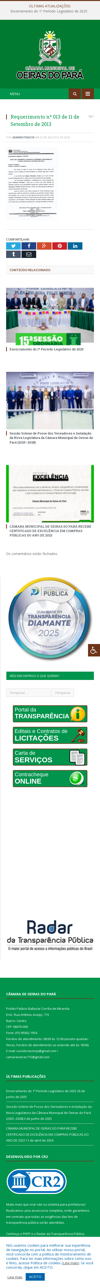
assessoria (40, 1210)
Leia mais (70, 1262)
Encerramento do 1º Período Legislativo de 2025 (49, 11)
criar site (36, 1204)
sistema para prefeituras (66, 1204)
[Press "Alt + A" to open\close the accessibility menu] (94, 650)
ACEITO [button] (35, 1276)
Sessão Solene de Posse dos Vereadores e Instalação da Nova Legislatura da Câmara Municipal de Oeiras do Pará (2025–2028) (51, 437)
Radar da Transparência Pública (60, 1234)
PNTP (27, 1234)
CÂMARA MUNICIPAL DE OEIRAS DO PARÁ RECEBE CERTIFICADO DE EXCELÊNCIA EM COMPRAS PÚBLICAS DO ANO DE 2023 (50, 530)
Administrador (23, 137)
